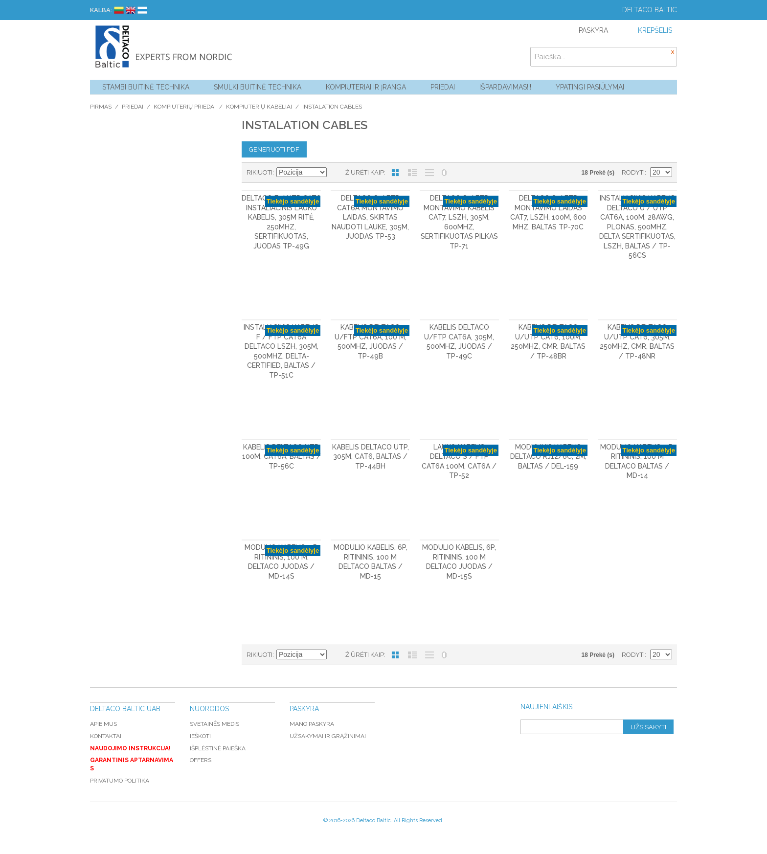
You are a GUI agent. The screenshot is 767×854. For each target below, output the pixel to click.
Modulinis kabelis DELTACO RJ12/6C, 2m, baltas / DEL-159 (548, 456)
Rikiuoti (259, 172)
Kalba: (101, 10)
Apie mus (103, 723)
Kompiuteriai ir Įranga (366, 87)
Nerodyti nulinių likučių (444, 172)
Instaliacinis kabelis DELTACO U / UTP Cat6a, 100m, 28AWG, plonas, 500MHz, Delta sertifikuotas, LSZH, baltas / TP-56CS (637, 227)
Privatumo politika (119, 780)
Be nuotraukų (429, 172)
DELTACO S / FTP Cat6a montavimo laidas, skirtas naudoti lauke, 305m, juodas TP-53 (370, 217)
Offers (200, 760)
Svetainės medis (214, 723)
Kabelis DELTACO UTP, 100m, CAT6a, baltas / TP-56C (281, 456)
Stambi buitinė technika (145, 87)
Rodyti (633, 172)
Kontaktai (105, 736)
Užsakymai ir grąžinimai (328, 736)
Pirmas (101, 106)
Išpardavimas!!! (505, 87)
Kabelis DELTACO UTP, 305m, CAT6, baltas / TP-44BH (370, 456)
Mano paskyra (312, 723)
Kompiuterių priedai (185, 106)
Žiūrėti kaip (364, 172)
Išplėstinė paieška (218, 748)
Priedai (442, 87)
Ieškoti (200, 736)
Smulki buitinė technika (257, 87)
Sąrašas (412, 172)
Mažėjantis (335, 172)
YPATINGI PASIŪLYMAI (590, 87)
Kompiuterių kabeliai (259, 106)
